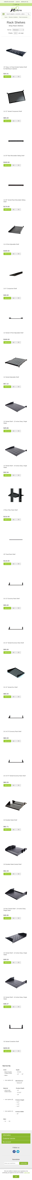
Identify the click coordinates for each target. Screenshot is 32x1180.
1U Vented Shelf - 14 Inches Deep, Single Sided (15, 466)
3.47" (18, 1106)
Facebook (14, 1151)
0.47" (18, 1102)
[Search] (28, 14)
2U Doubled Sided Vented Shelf (12, 864)
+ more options (8, 1080)
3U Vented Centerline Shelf (11, 1041)
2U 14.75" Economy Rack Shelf (12, 731)
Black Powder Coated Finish (8, 1072)
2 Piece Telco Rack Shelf (10, 510)
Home (6, 17)
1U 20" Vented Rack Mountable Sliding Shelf (14, 200)
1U (5, 1121)
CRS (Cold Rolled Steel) (8, 1091)
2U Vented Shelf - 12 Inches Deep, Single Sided (15, 953)
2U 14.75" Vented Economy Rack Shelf (14, 775)
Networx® (19, 1082)
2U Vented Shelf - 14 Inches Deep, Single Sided (15, 998)
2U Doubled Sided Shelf (10, 820)
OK (16, 1176)
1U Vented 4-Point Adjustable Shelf (13, 332)
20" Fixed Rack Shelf (9, 554)
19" (18, 1113)
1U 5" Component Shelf (10, 288)
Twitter (17, 1151)
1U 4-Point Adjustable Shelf (11, 244)
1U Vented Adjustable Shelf (11, 377)
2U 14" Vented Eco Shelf (10, 687)
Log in (17, 1)
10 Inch (19, 1072)
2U (9, 1121)
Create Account (9, 1)
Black (6, 1075)
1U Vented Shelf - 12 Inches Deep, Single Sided (15, 422)
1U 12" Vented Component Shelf (12, 111)
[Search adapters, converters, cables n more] (16, 14)
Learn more (27, 1172)
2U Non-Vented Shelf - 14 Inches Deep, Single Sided (14, 909)
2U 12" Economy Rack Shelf (11, 598)
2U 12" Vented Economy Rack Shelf (13, 643)
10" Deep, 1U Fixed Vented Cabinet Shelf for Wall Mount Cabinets (15, 67)
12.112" (19, 1092)
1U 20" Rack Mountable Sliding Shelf (13, 155)
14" (22, 1074)
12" (18, 1074)
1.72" (18, 1104)
